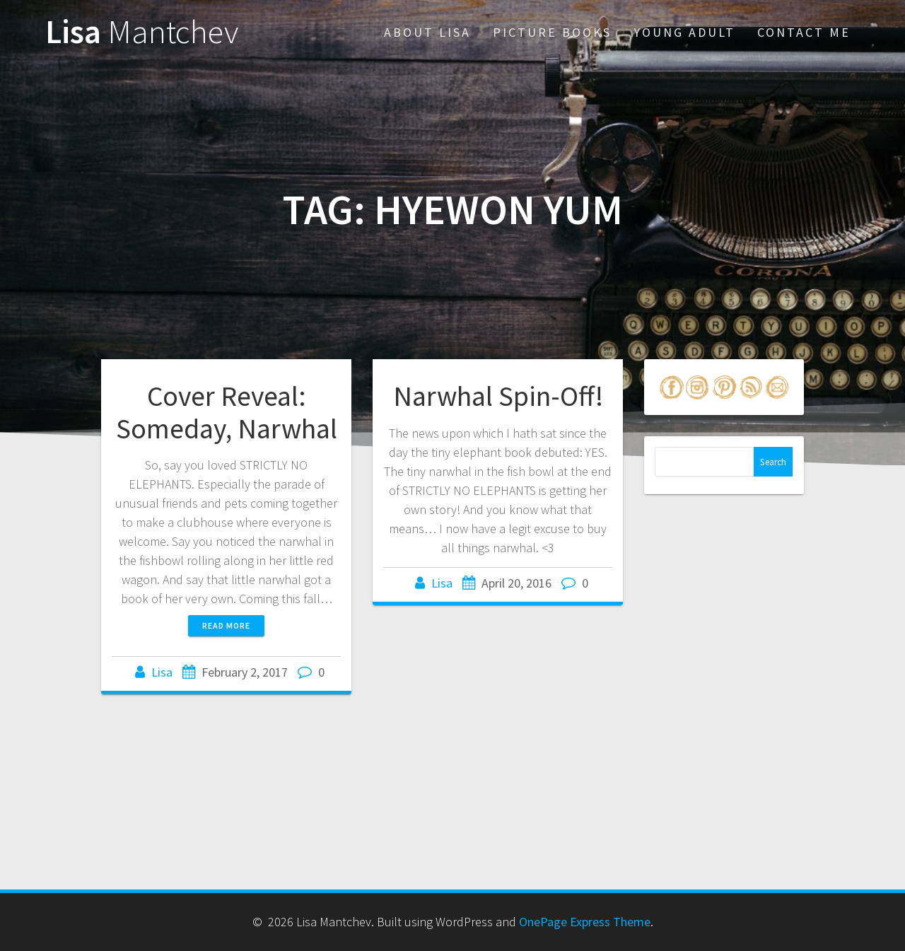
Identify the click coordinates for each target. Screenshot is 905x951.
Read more (226, 625)
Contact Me (804, 32)
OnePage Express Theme (584, 922)
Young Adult (684, 32)
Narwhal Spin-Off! (498, 396)
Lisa (141, 32)
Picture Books (552, 32)
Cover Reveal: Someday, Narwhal (226, 412)
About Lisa (427, 32)
